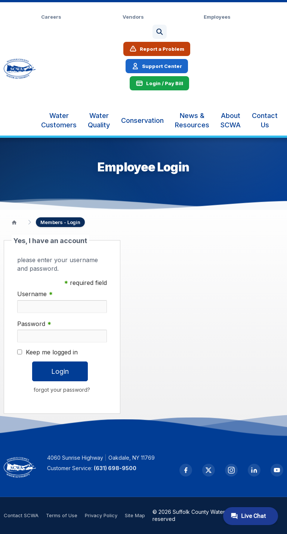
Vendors (133, 17)
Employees (217, 17)
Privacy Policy (101, 515)
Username (35, 294)
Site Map (135, 515)
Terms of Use (61, 515)
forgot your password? (62, 389)
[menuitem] (59, 120)
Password (34, 324)
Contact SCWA (21, 515)
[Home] (14, 222)
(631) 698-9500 (115, 468)
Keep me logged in (52, 352)
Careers (51, 17)
